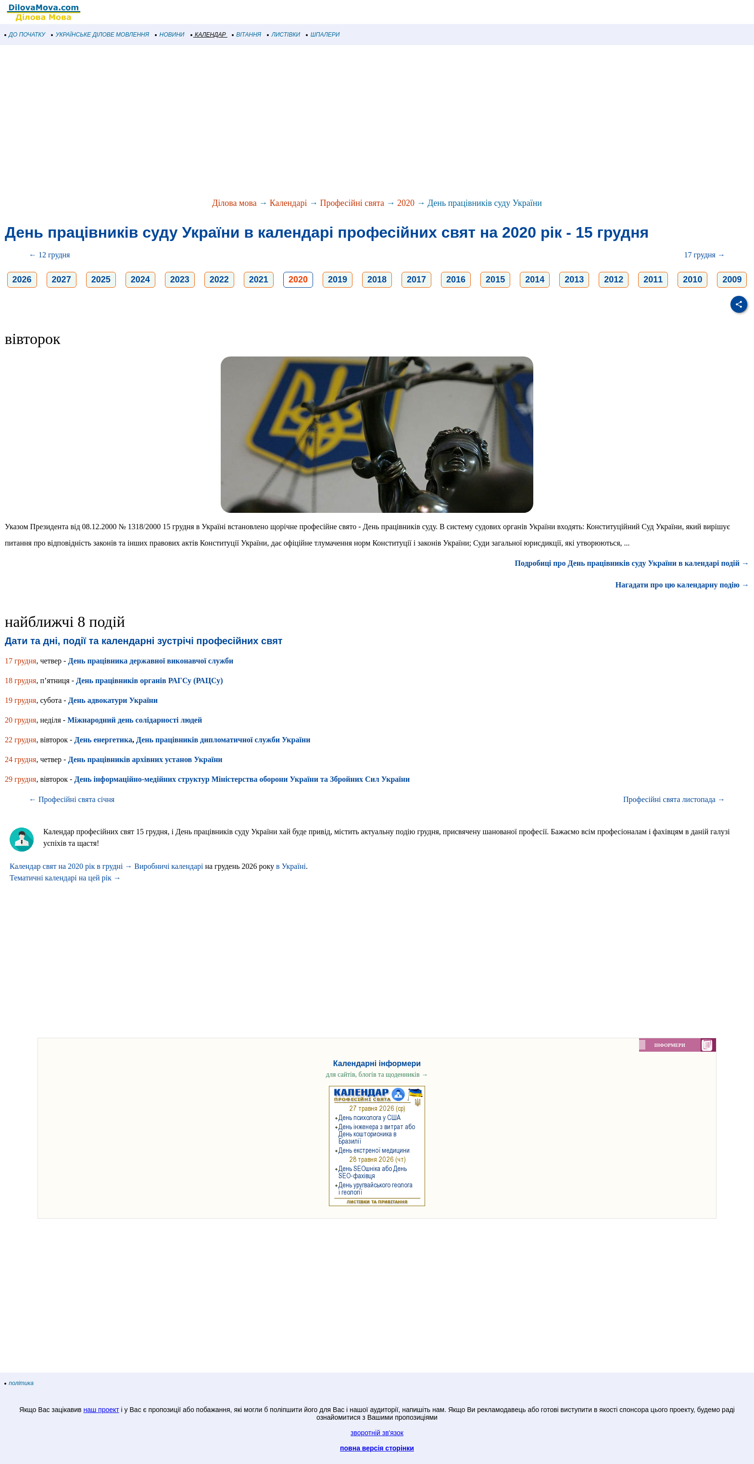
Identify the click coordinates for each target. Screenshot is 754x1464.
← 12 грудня (49, 255)
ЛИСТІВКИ (284, 34)
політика (19, 1383)
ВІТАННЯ (247, 34)
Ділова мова (234, 203)
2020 (406, 203)
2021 (258, 279)
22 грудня (20, 740)
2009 (731, 279)
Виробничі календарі (168, 866)
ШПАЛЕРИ (323, 34)
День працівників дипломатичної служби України (223, 740)
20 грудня (20, 720)
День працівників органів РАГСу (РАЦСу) (149, 680)
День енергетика (103, 740)
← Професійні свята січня (71, 799)
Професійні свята (352, 203)
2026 (22, 279)
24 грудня (20, 759)
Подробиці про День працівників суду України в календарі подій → (632, 563)
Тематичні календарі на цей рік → (65, 878)
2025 (101, 279)
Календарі (288, 203)
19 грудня (20, 700)
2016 (455, 279)
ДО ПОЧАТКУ (25, 34)
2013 (574, 279)
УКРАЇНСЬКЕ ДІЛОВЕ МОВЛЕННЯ (100, 34)
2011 (653, 279)
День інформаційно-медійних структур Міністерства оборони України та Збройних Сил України (242, 779)
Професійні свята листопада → (674, 799)
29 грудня (20, 779)
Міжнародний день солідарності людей (134, 720)
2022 (219, 279)
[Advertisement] (288, 122)
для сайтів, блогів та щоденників (377, 1074)
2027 (61, 279)
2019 (337, 279)
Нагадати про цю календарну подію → (682, 585)
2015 (495, 279)
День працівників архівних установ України (145, 759)
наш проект (101, 1409)
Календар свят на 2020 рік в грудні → (71, 866)
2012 (613, 279)
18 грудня (20, 680)
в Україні (291, 866)
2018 (377, 279)
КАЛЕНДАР (208, 34)
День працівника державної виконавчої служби (150, 661)
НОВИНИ (170, 34)
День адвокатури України (113, 700)
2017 (416, 279)
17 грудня (20, 661)
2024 (140, 279)
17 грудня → (704, 255)
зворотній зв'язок (377, 1433)
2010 (692, 279)
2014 (534, 279)
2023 (179, 279)
